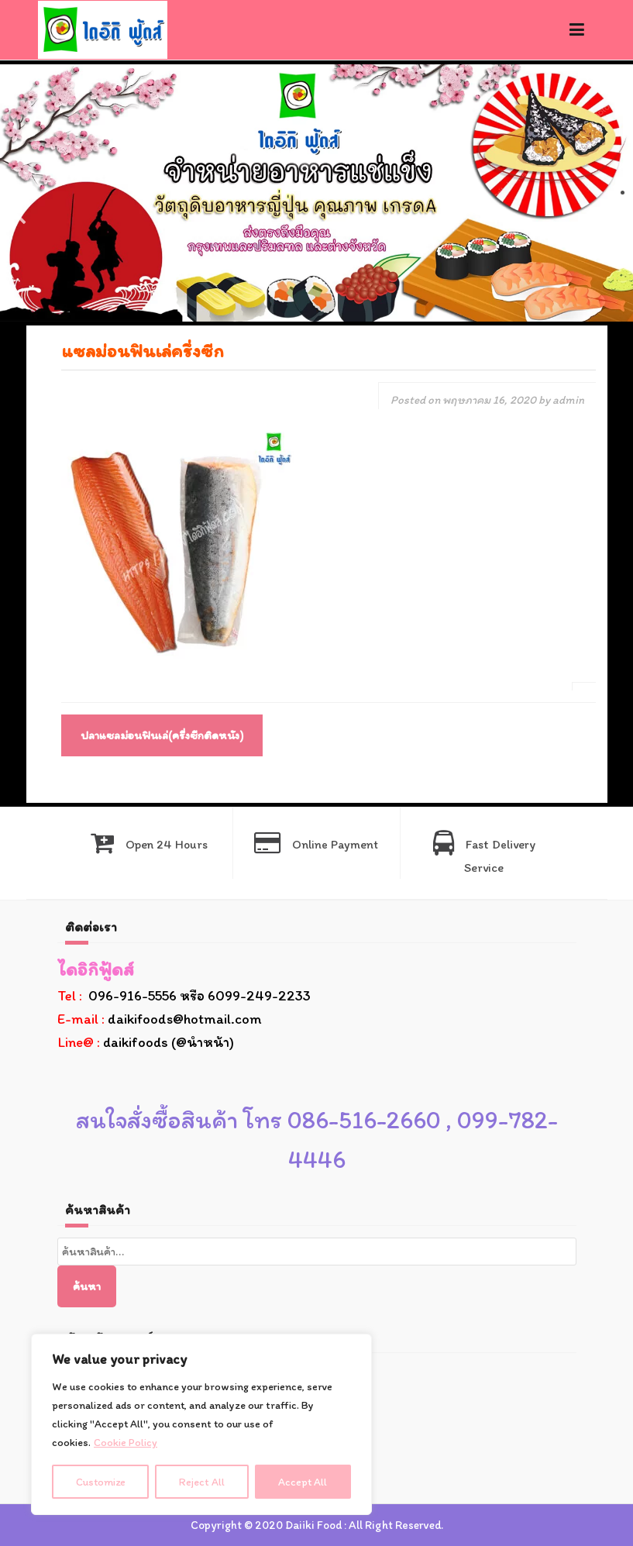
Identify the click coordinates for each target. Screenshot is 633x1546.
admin (568, 400)
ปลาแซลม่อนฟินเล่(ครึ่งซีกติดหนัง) (162, 735)
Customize (101, 1481)
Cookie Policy (125, 1442)
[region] (201, 1424)
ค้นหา (87, 1286)
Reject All (202, 1481)
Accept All (303, 1481)
